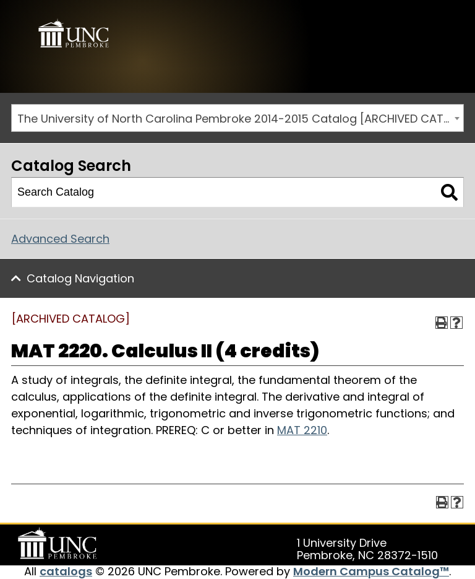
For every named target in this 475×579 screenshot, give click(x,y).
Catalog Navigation (80, 278)
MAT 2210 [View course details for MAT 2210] (302, 430)
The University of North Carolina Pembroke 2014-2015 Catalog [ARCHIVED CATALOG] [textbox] (240, 118)
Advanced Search (60, 238)
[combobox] (237, 118)
